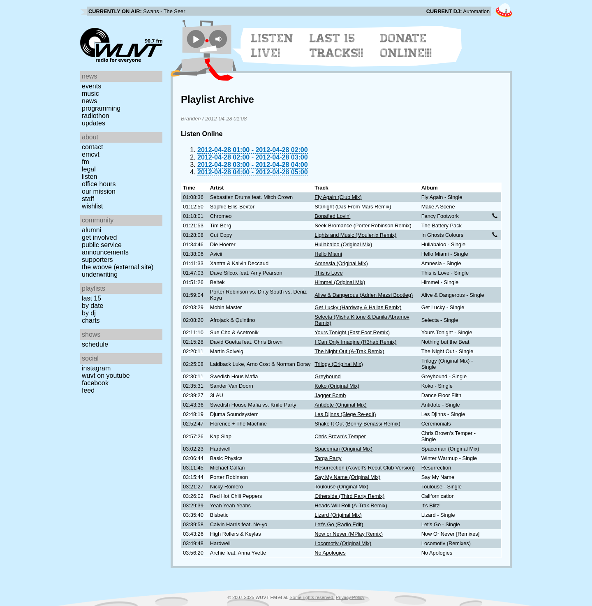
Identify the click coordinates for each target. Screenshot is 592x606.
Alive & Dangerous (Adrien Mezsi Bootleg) (363, 295)
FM (85, 161)
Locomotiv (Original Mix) (342, 543)
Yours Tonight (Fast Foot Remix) (352, 332)
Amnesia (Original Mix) (341, 263)
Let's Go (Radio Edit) (338, 524)
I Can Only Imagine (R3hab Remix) (355, 342)
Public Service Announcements (105, 248)
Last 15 (91, 298)
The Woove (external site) (117, 267)
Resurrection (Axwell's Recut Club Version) (364, 468)
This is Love (328, 273)
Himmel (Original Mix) (339, 282)
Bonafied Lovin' (332, 216)
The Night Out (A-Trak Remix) (349, 351)
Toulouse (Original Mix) (341, 486)
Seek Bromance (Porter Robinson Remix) (362, 225)
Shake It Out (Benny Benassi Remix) (357, 424)
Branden (191, 119)
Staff (88, 198)
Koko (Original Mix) (336, 386)
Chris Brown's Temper (340, 436)
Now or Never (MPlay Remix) (348, 534)
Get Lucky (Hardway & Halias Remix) (357, 307)
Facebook (95, 382)
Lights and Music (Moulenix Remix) (355, 235)
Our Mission (99, 191)
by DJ (89, 313)
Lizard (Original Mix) (338, 515)
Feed (88, 390)
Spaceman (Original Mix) (343, 449)
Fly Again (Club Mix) (338, 197)
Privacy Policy (350, 597)
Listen (89, 176)
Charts (91, 320)
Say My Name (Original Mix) (347, 477)
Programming (101, 108)
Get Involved (99, 237)
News (89, 100)
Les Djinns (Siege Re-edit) (345, 414)
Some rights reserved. (311, 597)
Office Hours (99, 183)
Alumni (91, 230)
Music (90, 93)
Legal (89, 169)
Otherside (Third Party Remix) (349, 496)
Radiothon (95, 115)
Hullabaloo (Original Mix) (343, 244)
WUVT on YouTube (106, 375)
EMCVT (90, 154)
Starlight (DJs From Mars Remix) (352, 207)
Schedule (95, 344)
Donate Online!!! (406, 45)
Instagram (96, 368)
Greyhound (327, 376)
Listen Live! (272, 45)
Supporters (97, 259)
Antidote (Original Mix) (340, 405)
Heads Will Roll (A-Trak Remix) (350, 505)
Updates (93, 123)
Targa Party (327, 458)
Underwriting (100, 274)
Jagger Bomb (330, 395)
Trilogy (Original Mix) (338, 364)
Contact (92, 146)
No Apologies (329, 553)
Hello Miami (328, 254)
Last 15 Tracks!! (336, 45)
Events (91, 86)
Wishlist (92, 206)
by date (92, 305)
